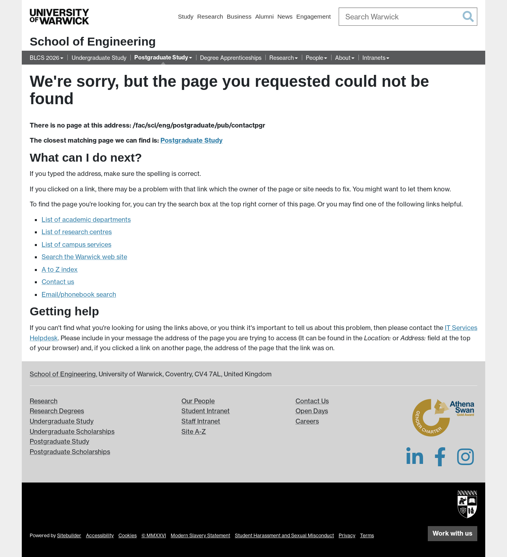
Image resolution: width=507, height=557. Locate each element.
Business (239, 16)
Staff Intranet (200, 421)
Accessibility (100, 535)
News (284, 16)
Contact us (58, 282)
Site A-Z (193, 431)
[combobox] (408, 17)
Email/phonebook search (79, 294)
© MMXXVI (153, 535)
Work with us (453, 533)
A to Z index (60, 269)
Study (185, 16)
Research (210, 16)
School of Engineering (93, 41)
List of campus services (76, 244)
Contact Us (312, 401)
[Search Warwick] (408, 17)
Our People (198, 401)
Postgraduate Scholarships (70, 452)
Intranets (373, 57)
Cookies (127, 535)
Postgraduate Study (161, 57)
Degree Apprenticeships (230, 57)
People (314, 57)
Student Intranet (205, 411)
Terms (367, 535)
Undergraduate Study (99, 57)
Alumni (264, 16)
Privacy (347, 535)
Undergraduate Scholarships (72, 431)
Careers (307, 421)
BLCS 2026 (44, 57)
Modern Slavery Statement (200, 535)
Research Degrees (57, 411)
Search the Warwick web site (84, 257)
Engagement (313, 16)
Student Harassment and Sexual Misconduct (284, 535)
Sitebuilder (69, 535)
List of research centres (77, 232)
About (343, 57)
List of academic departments (86, 219)
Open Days (311, 411)
